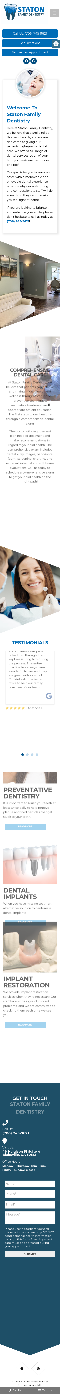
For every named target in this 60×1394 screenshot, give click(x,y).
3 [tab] (32, 754)
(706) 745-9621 (18, 221)
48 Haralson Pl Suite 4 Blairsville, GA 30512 (21, 1153)
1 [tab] (22, 754)
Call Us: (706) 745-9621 (30, 33)
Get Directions (30, 43)
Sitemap (22, 1385)
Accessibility (36, 1385)
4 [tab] (37, 754)
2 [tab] (27, 754)
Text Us (45, 1390)
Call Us (15, 1390)
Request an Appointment (30, 52)
